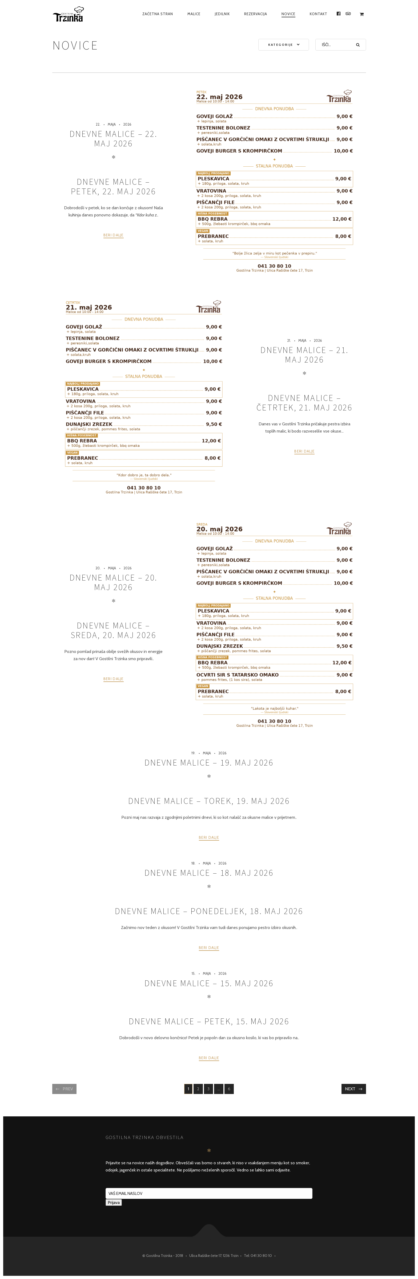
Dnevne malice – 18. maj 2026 (209, 872)
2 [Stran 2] (200, 1089)
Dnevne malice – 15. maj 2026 (209, 983)
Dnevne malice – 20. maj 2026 (114, 582)
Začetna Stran (157, 14)
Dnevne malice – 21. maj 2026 (304, 355)
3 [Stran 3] (210, 1089)
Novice (288, 14)
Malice (193, 14)
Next (350, 1088)
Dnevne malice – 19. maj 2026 (209, 762)
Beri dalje (113, 235)
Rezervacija (255, 14)
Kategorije (280, 45)
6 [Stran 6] (231, 1089)
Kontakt (318, 14)
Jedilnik (222, 14)
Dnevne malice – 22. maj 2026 (114, 139)
